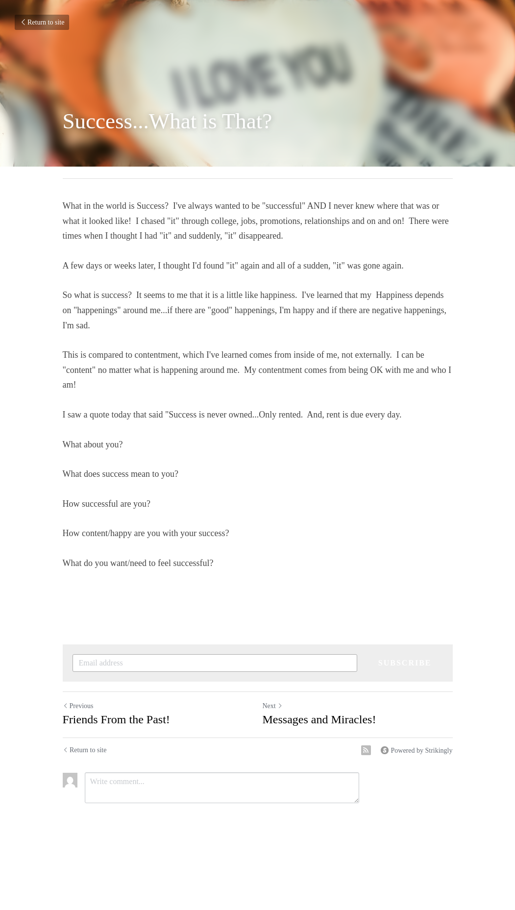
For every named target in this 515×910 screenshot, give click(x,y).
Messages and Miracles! (319, 719)
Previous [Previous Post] (78, 706)
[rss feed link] (366, 750)
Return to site (42, 22)
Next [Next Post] (273, 706)
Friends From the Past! (116, 719)
